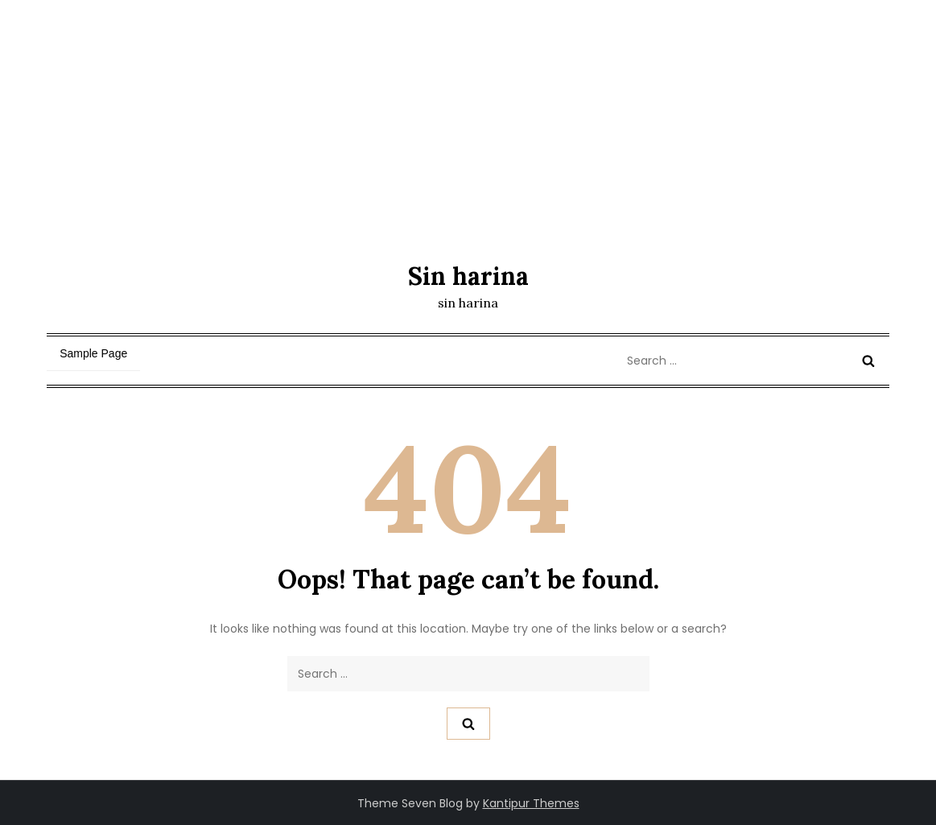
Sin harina (468, 276)
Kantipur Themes (531, 803)
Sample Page (93, 353)
